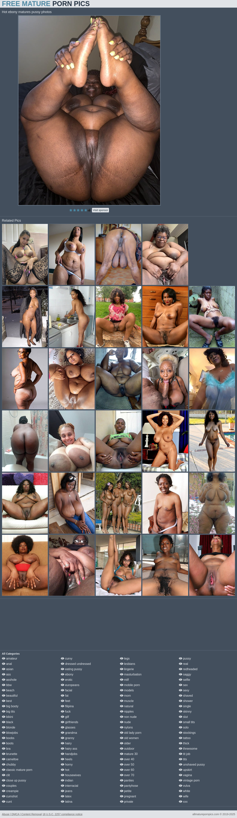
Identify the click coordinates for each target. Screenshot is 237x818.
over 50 (127, 764)
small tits (187, 722)
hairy (66, 743)
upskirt (185, 769)
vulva (184, 785)
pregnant (128, 796)
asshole (9, 679)
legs (125, 658)
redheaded (188, 669)
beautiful (10, 695)
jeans (66, 791)
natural (126, 706)
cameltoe (10, 759)
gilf (65, 716)
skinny (185, 711)
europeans (70, 685)
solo (184, 727)
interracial (69, 785)
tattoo (185, 738)
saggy (185, 674)
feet (65, 701)
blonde (8, 727)
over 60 (127, 769)
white (184, 791)
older (125, 743)
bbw (7, 685)
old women (129, 738)
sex (183, 685)
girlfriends (69, 722)
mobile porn (130, 685)
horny (67, 764)
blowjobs (10, 732)
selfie (184, 679)
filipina (67, 706)
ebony (67, 674)
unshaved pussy (192, 764)
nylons (126, 727)
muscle (127, 701)
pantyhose (129, 785)
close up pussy (14, 780)
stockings (187, 732)
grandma (69, 732)
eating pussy (71, 669)
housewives (71, 775)
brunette (9, 754)
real (183, 663)
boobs (8, 738)
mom (125, 695)
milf (124, 679)
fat (64, 695)
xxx (183, 801)
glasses (68, 727)
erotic (67, 679)
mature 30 (129, 754)
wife (183, 796)
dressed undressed (76, 663)
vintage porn (189, 780)
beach (8, 690)
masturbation (131, 674)
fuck (66, 711)
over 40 (127, 759)
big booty (10, 706)
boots (8, 743)
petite (126, 791)
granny (67, 738)
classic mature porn (17, 769)
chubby (9, 764)
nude (125, 722)
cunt (7, 801)
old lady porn (130, 732)
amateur (9, 658)
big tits (8, 711)
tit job (184, 754)
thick (184, 743)
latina (66, 801)
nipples (127, 711)
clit (6, 775)
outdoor (127, 748)
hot (65, 769)
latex (66, 796)
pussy (185, 658)
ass (6, 674)
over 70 (127, 775)
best (7, 701)
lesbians (127, 663)
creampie (10, 791)
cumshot (10, 796)
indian (67, 780)
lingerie (127, 669)
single (185, 706)
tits (183, 759)
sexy (184, 690)
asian (7, 669)
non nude (128, 716)
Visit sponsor (100, 210)
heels (66, 759)
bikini (7, 716)
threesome (188, 748)
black (7, 722)
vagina (185, 775)
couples (9, 785)
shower (186, 701)
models (127, 690)
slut (183, 716)
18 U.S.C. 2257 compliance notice (62, 814)
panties (127, 780)
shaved (186, 695)
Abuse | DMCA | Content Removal (22, 814)
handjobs (69, 754)
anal (7, 663)
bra (6, 748)
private (126, 801)
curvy (66, 658)
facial (66, 690)
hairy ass (69, 748)
